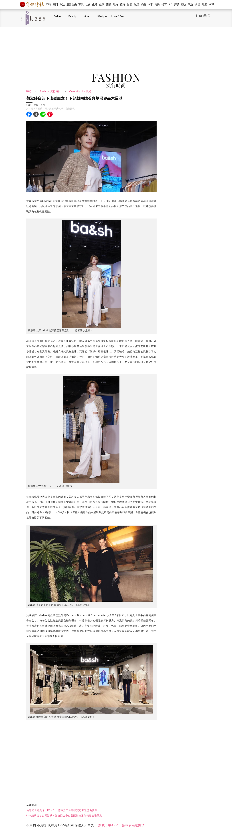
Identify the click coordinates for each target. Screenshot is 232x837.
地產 (204, 4)
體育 (164, 4)
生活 (95, 4)
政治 (62, 4)
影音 (129, 4)
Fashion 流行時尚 (50, 91)
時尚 (157, 4)
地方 (115, 4)
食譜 (197, 4)
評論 (177, 4)
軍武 (81, 4)
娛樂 (143, 4)
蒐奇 (122, 4)
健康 (102, 4)
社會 (88, 4)
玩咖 (191, 4)
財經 (136, 4)
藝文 (184, 4)
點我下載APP (108, 825)
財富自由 (72, 4)
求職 (211, 4)
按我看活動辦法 (133, 825)
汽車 (150, 4)
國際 (108, 4)
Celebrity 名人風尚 (81, 91)
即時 (48, 4)
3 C (170, 4)
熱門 (55, 4)
